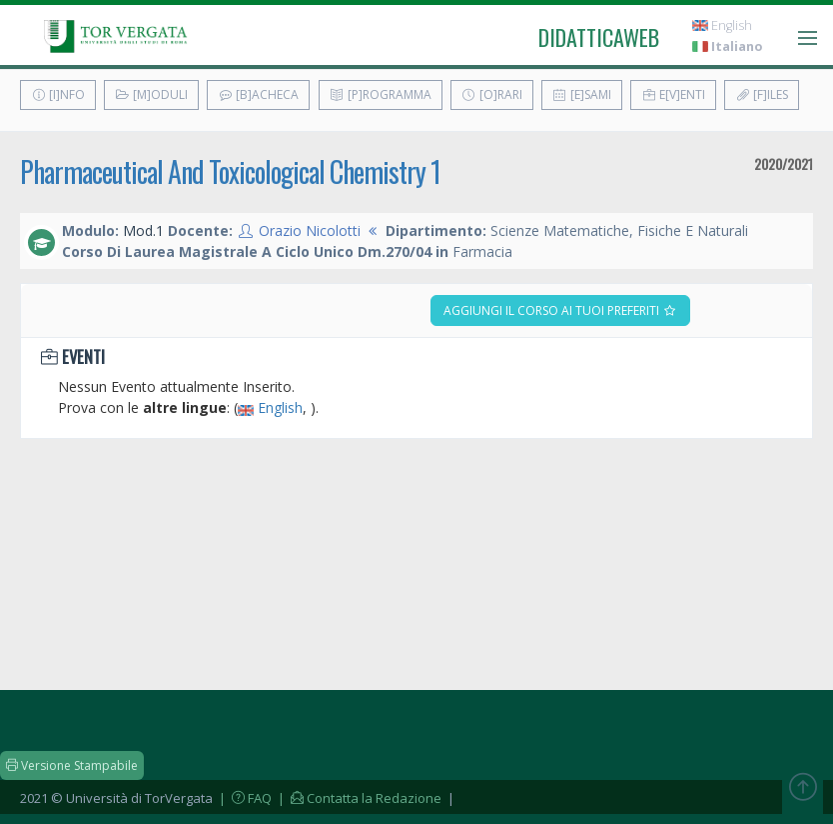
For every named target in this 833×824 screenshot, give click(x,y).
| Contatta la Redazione (358, 798)
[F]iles (761, 94)
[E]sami (581, 94)
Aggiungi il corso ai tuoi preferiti (560, 310)
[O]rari (491, 94)
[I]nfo (58, 94)
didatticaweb (598, 37)
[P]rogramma (380, 94)
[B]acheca (258, 94)
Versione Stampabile (72, 765)
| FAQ (244, 798)
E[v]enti (673, 94)
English (722, 25)
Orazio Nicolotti (310, 230)
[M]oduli (151, 94)
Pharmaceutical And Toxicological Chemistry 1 (230, 171)
